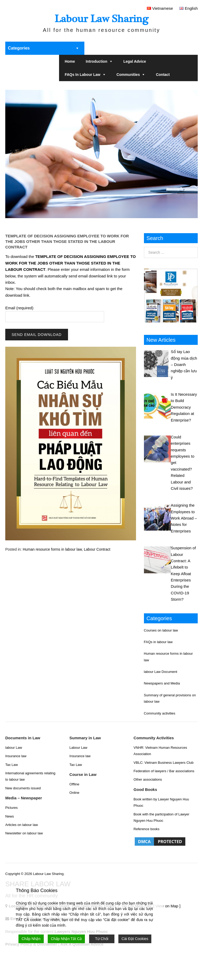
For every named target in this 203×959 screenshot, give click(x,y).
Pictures (11, 808)
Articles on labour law (21, 825)
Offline (74, 784)
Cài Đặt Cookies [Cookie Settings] (135, 939)
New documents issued (23, 788)
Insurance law (15, 756)
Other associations (148, 779)
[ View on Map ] (166, 906)
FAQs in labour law (82, 74)
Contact (163, 74)
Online (74, 793)
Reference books (147, 829)
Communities (128, 74)
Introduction (96, 61)
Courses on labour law (161, 630)
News (9, 816)
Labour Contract (97, 549)
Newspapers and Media (162, 683)
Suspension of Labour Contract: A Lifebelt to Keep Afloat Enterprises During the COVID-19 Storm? (183, 573)
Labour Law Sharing (101, 19)
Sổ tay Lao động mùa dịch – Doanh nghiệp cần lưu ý (184, 364)
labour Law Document (160, 672)
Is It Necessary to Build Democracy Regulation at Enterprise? (184, 407)
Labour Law (78, 748)
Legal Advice (134, 61)
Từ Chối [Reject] (101, 939)
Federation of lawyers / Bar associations (164, 771)
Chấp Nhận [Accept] (31, 939)
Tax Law (11, 765)
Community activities (159, 713)
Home (70, 61)
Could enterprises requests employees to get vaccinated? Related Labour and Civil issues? (182, 463)
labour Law (13, 748)
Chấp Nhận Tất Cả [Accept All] (66, 939)
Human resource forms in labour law (52, 549)
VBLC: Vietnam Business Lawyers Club (164, 763)
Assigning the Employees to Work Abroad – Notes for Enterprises (184, 518)
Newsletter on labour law (24, 833)
